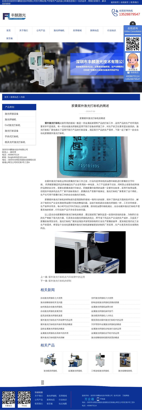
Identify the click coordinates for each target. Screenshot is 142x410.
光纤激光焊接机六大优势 (102, 298)
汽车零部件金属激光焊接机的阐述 (106, 324)
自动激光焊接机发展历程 (51, 311)
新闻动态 (94, 30)
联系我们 (135, 2)
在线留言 (125, 2)
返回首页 (115, 2)
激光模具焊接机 (59, 371)
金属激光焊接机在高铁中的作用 (54, 333)
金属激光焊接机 (84, 371)
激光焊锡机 (59, 30)
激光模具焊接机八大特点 (102, 315)
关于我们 (23, 30)
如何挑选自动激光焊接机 (51, 307)
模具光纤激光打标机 (15, 142)
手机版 (102, 399)
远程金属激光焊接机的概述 (52, 329)
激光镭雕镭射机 (134, 371)
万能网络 (125, 396)
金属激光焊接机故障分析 (102, 307)
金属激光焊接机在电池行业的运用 (106, 329)
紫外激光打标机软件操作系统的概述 (56, 324)
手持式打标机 (11, 136)
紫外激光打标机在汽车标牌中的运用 (66, 277)
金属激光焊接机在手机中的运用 (105, 333)
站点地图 (63, 403)
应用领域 (77, 30)
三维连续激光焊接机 (109, 371)
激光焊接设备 (11, 114)
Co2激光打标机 (12, 125)
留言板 (9, 38)
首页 (8, 30)
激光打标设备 (11, 131)
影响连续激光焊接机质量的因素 (105, 302)
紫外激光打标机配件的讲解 (52, 337)
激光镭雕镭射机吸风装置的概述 (105, 337)
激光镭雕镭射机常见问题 (51, 302)
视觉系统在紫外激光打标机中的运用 (107, 320)
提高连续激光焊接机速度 (51, 315)
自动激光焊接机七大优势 (51, 298)
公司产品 (41, 30)
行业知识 (111, 30)
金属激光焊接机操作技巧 (102, 311)
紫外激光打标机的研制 (59, 281)
